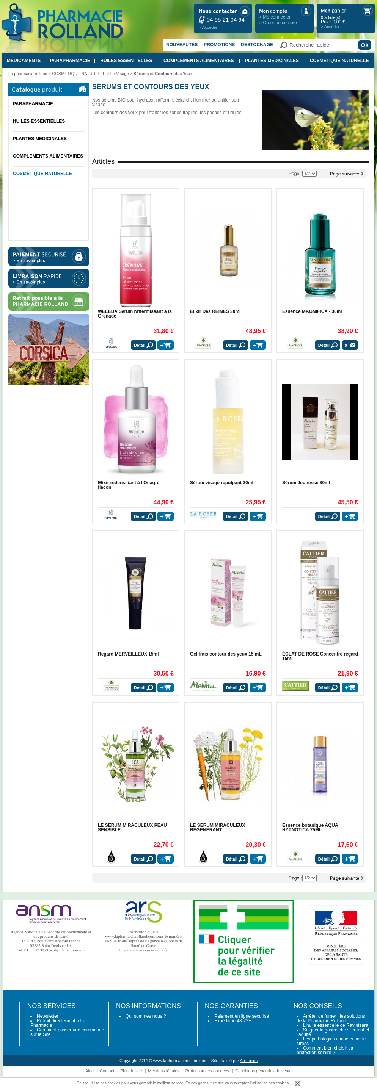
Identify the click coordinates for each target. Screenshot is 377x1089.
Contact (107, 1071)
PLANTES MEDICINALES (272, 60)
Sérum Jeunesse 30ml (306, 482)
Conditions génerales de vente (263, 1071)
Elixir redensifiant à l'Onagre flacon (128, 485)
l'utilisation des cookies (269, 1083)
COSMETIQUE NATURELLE (339, 60)
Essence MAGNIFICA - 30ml (312, 311)
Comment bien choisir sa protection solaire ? (325, 1050)
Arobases (249, 1060)
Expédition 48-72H (233, 1020)
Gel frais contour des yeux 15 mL (226, 654)
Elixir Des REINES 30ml (215, 311)
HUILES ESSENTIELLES (126, 60)
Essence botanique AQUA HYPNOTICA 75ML (310, 827)
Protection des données (207, 1071)
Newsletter (47, 1016)
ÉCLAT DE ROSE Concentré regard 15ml (320, 656)
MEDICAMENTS (24, 60)
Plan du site (131, 1071)
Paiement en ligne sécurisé (241, 1016)
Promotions (219, 44)
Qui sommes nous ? (146, 1016)
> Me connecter (275, 17)
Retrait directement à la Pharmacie (57, 1023)
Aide (89, 1071)
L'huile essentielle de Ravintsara (335, 1025)
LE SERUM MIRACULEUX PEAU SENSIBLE (132, 827)
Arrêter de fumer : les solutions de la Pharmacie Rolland (331, 1018)
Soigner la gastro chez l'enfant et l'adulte (333, 1032)
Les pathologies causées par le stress (331, 1041)
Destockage (257, 44)
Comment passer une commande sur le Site (67, 1032)
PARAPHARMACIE (70, 60)
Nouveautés (182, 44)
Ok (364, 45)
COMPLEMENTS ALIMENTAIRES (198, 60)
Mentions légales (163, 1071)
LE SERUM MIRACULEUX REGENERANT (217, 827)
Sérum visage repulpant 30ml (221, 482)
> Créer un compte (278, 22)
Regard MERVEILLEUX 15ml (128, 654)
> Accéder (208, 27)
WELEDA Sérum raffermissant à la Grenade (135, 314)
